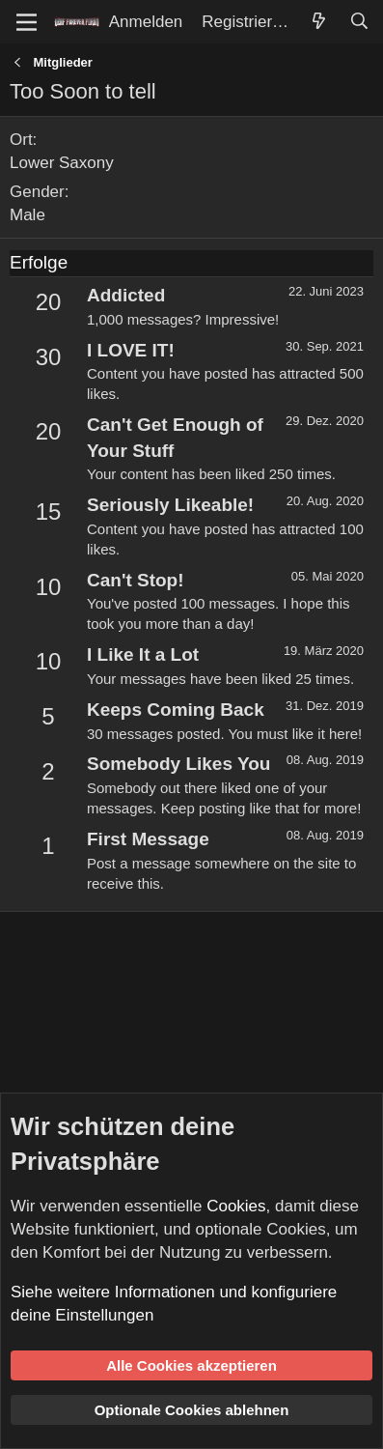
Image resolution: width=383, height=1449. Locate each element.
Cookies (235, 1206)
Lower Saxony (62, 163)
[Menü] (26, 22)
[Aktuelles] (318, 22)
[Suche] (359, 22)
